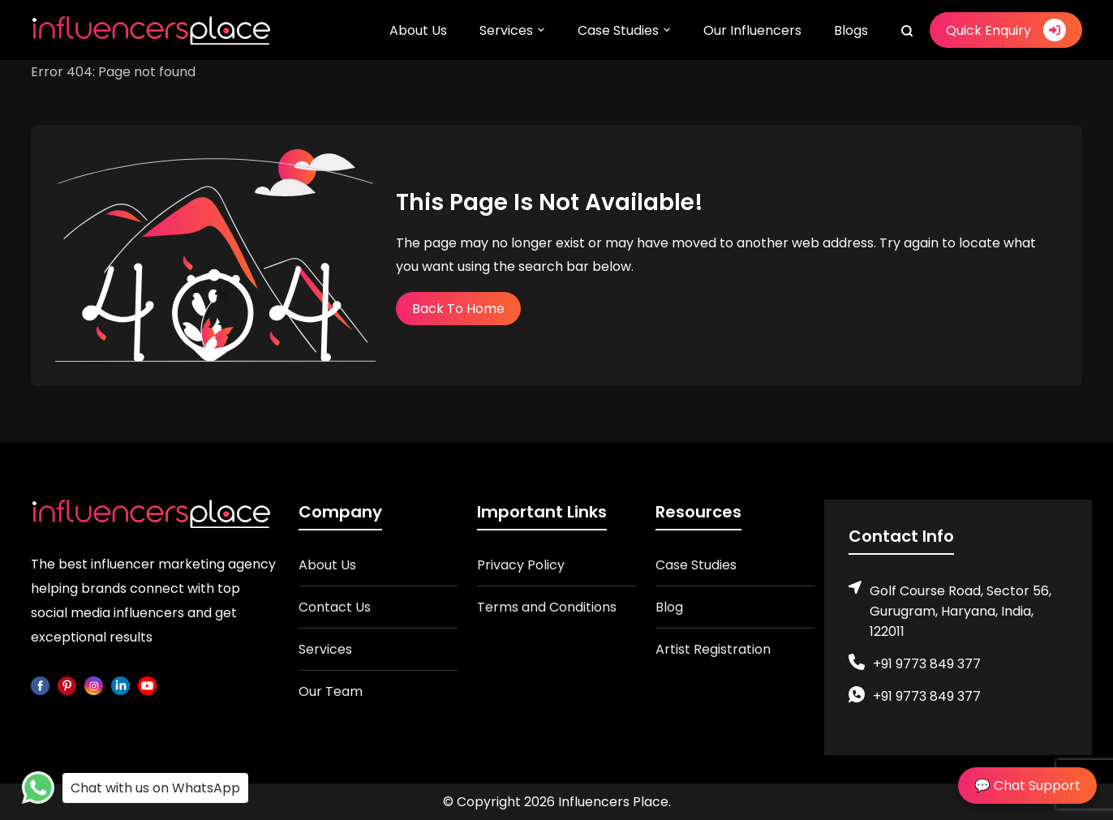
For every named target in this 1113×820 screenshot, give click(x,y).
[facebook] (40, 684)
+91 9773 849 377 (927, 664)
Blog (669, 607)
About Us (418, 30)
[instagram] (93, 684)
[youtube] (147, 684)
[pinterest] (67, 684)
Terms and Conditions (547, 607)
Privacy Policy (521, 565)
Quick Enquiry (1006, 30)
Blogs (851, 30)
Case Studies (618, 30)
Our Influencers (752, 30)
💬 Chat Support (1027, 785)
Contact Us (335, 607)
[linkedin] (120, 684)
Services (506, 30)
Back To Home (458, 308)
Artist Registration (713, 649)
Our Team (331, 691)
